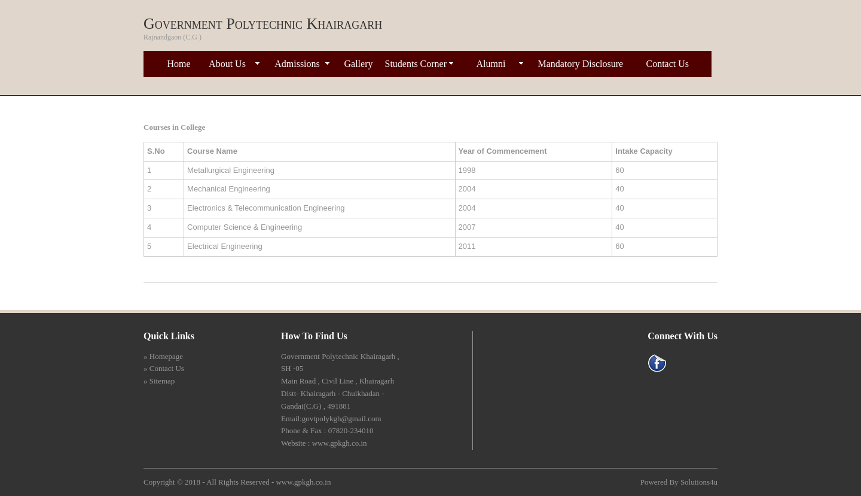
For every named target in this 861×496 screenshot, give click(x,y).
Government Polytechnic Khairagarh (263, 23)
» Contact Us (164, 368)
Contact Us (667, 64)
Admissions (297, 64)
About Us (227, 64)
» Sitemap (159, 380)
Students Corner (416, 64)
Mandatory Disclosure (581, 64)
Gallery (358, 64)
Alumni (491, 64)
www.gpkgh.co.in (303, 481)
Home (179, 64)
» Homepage (163, 356)
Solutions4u (699, 481)
